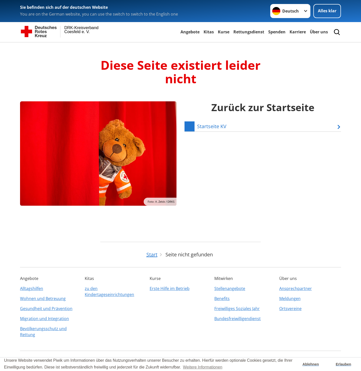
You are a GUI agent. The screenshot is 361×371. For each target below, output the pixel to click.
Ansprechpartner (295, 288)
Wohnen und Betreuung (43, 298)
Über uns (319, 32)
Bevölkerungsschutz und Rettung (43, 331)
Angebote (190, 32)
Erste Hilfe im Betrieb (170, 288)
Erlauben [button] (343, 364)
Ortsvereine (290, 308)
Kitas (209, 32)
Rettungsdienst (248, 32)
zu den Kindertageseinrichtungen (109, 291)
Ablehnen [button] (311, 364)
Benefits (222, 298)
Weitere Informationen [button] (202, 367)
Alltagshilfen (31, 288)
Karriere (298, 32)
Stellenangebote (229, 288)
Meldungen (290, 298)
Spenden (277, 32)
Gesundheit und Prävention (46, 308)
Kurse (223, 32)
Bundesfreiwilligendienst (237, 318)
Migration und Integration (44, 318)
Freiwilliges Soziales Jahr (237, 308)
